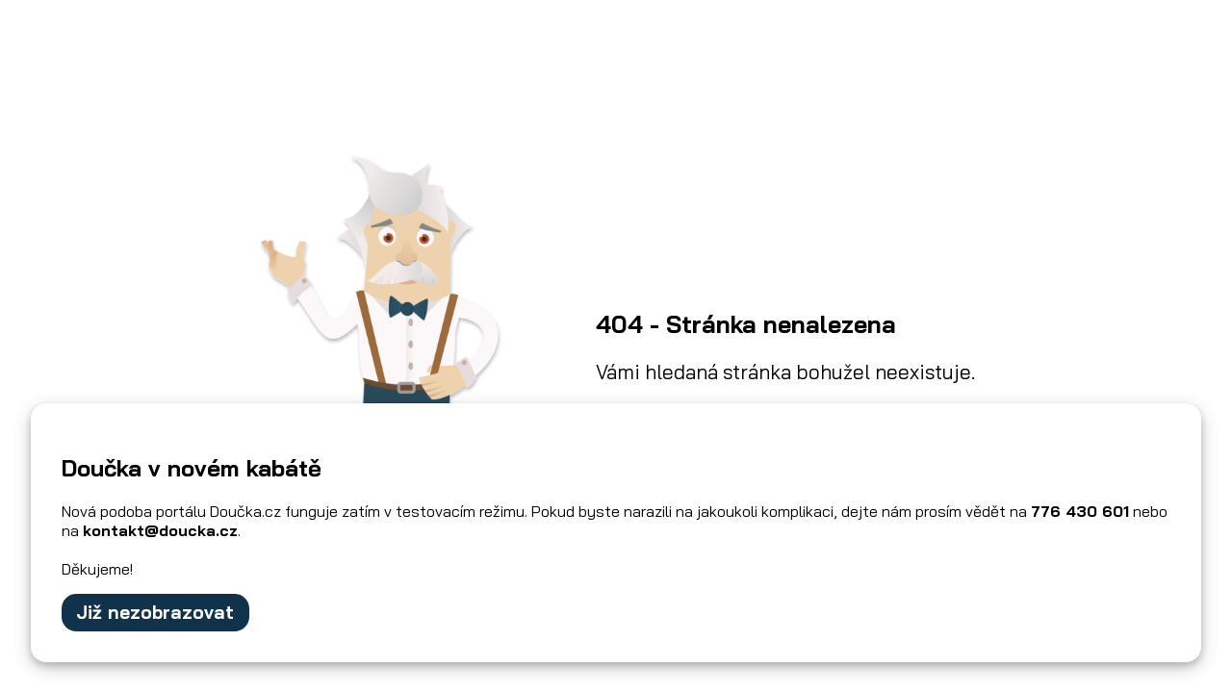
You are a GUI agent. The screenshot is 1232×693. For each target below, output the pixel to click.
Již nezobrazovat (155, 612)
